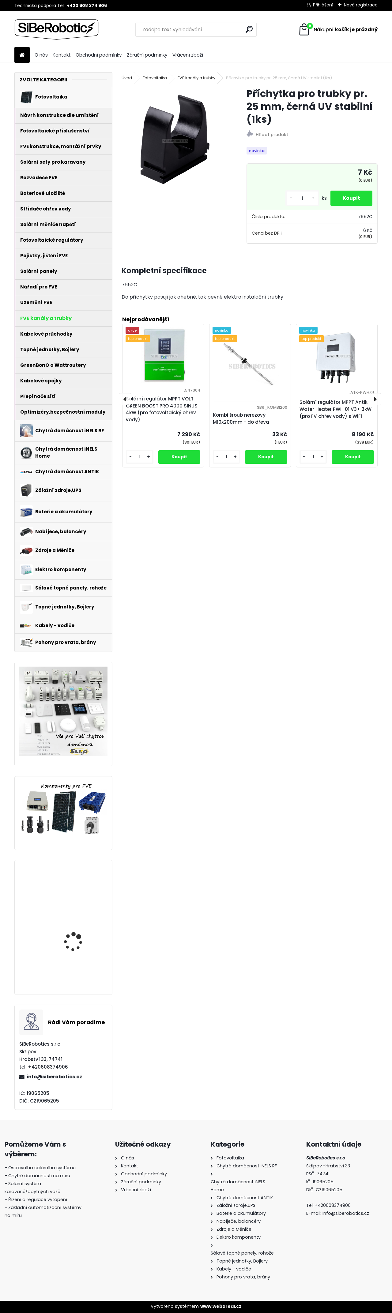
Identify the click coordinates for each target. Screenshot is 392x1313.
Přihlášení (323, 5)
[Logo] (56, 29)
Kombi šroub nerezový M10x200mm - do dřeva (241, 418)
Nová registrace (361, 5)
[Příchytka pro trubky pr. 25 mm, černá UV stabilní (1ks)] (174, 139)
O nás (41, 55)
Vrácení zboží (187, 55)
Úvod (127, 78)
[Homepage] (22, 55)
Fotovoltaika (155, 78)
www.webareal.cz (220, 1306)
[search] (249, 29)
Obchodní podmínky (99, 55)
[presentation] (125, 399)
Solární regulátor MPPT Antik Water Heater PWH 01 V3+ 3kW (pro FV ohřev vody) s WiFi (335, 409)
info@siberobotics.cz (54, 1076)
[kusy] (302, 198)
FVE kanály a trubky (196, 78)
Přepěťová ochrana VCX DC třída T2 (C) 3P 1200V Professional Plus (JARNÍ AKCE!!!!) (82, 961)
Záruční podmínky (147, 55)
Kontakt (62, 55)
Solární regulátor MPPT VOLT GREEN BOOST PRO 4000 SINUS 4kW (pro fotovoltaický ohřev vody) (80, 901)
